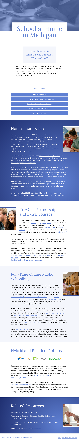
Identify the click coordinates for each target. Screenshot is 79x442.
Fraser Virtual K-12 (17, 297)
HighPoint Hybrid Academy (21, 385)
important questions (31, 322)
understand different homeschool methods (46, 160)
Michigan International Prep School (26, 315)
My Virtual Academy (53, 299)
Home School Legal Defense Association (49, 184)
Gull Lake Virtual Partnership (39, 255)
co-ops (33, 223)
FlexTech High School (41, 375)
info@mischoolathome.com (67, 438)
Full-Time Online (39, 104)
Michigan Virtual (22, 329)
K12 (47, 313)
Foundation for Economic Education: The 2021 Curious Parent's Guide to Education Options (33, 417)
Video (13, 193)
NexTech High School (18, 378)
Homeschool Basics (39, 94)
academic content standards (49, 156)
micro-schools (50, 227)
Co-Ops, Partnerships (39, 99)
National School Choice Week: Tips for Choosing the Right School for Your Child (34, 423)
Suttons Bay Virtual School (36, 297)
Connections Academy (57, 313)
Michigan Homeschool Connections (24, 412)
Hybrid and (39, 108)
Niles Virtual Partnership (20, 255)
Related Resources (39, 113)
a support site (23, 186)
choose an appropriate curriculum (23, 163)
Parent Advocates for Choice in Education (26, 428)
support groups (45, 223)
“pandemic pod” (61, 232)
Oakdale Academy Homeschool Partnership (26, 260)
